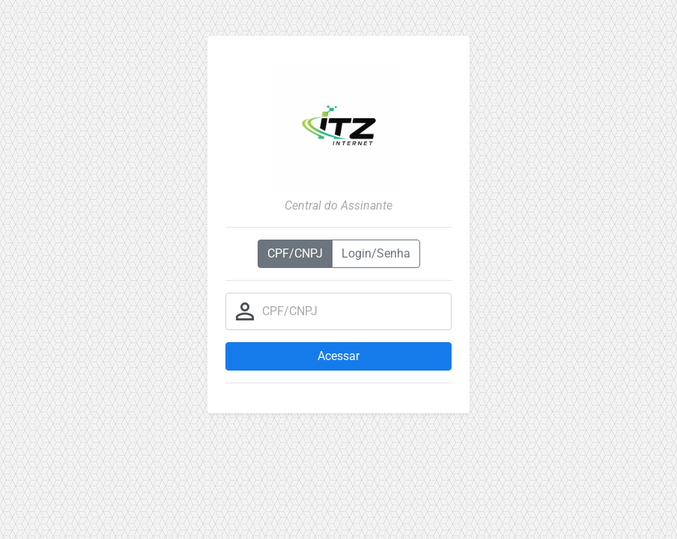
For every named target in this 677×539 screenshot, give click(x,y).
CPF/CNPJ (295, 253)
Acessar (338, 356)
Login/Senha (375, 253)
